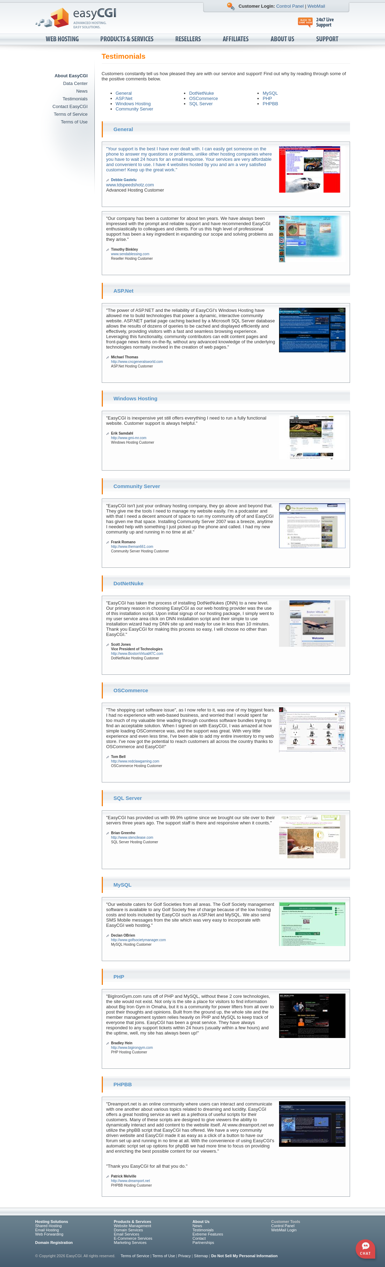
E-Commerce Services (133, 1238)
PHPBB (270, 103)
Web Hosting (63, 39)
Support (328, 39)
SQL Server (201, 103)
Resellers (189, 39)
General (124, 93)
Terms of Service (71, 114)
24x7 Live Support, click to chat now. (319, 22)
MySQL (270, 93)
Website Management (132, 1226)
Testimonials (75, 98)
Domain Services (128, 1230)
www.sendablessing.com (130, 254)
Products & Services (128, 39)
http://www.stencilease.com (132, 837)
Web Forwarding (49, 1234)
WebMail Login (284, 1230)
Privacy (184, 1256)
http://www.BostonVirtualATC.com (137, 654)
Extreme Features (208, 1234)
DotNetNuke (201, 93)
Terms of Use (74, 121)
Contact (199, 1238)
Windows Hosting (133, 103)
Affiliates (236, 39)
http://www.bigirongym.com (132, 1048)
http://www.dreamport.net (130, 1181)
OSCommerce (203, 98)
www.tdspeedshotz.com (130, 184)
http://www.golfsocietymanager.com (138, 940)
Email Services (127, 1234)
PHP (267, 98)
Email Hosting (47, 1230)
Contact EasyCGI (69, 106)
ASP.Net (124, 98)
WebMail (316, 6)
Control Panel (290, 6)
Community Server (135, 109)
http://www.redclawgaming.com (135, 761)
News (82, 91)
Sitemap (201, 1256)
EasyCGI (75, 18)
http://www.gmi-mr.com (129, 438)
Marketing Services (130, 1242)
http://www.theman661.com (132, 547)
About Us (283, 39)
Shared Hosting (48, 1226)
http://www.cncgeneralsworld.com (137, 362)
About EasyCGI (71, 75)
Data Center (75, 83)
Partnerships (203, 1242)
